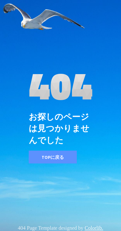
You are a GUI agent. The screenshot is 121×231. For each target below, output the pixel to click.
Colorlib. (94, 228)
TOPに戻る (53, 157)
